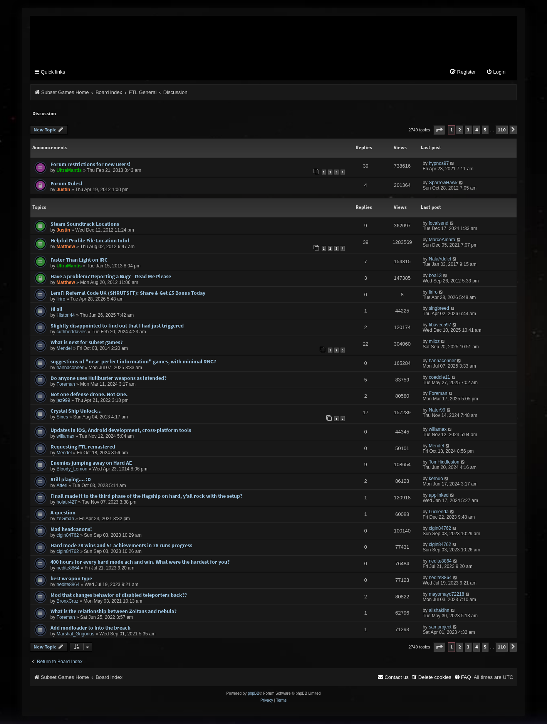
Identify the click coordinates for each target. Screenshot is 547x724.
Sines (62, 417)
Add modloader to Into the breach (90, 628)
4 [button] (476, 130)
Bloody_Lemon (72, 469)
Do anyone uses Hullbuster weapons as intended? (108, 378)
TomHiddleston (444, 462)
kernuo (436, 479)
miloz (434, 341)
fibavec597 (440, 325)
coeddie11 (439, 377)
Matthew (66, 247)
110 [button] (502, 130)
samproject (440, 627)
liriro (61, 299)
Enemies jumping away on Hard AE (91, 463)
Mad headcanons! (71, 529)
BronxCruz (68, 601)
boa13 (435, 276)
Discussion (44, 114)
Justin (63, 190)
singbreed (439, 309)
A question (63, 512)
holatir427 (67, 503)
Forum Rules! (66, 183)
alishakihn (439, 611)
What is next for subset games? (86, 342)
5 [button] (485, 130)
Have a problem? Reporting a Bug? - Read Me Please (110, 276)
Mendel (64, 348)
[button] (439, 130)
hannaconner (70, 368)
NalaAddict (440, 259)
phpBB (253, 694)
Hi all (56, 309)
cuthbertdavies (72, 332)
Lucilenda (438, 512)
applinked (438, 496)
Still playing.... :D (70, 480)
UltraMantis (69, 170)
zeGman (65, 519)
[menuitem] (495, 73)
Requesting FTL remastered (82, 446)
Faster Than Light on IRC (78, 260)
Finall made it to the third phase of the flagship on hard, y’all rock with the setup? (146, 496)
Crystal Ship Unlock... (76, 411)
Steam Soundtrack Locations (84, 224)
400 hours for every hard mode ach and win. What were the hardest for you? (140, 562)
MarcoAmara (442, 240)
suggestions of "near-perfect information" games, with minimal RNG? (133, 361)
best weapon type (71, 578)
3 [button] (468, 130)
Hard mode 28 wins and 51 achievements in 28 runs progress (121, 546)
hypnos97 (439, 163)
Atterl (62, 486)
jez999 (63, 401)
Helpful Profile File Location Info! (89, 241)
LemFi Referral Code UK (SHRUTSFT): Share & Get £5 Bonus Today (127, 293)
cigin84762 (68, 535)
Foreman (66, 384)
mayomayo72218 (446, 594)
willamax (65, 436)
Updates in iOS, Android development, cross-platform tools (120, 430)
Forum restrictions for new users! (90, 164)
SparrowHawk (443, 183)
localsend (438, 224)
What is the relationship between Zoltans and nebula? (113, 611)
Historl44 (66, 316)
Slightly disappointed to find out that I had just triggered (117, 326)
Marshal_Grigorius (75, 634)
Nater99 (437, 410)
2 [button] (459, 130)
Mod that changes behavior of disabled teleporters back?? (118, 595)
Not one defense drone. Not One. (89, 394)
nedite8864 (68, 568)
